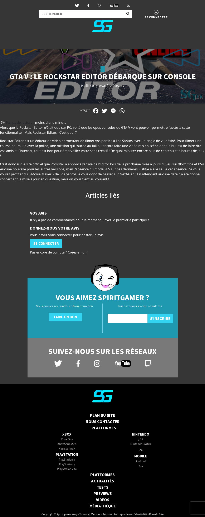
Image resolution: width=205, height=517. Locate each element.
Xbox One (67, 439)
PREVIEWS (102, 494)
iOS (140, 466)
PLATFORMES (102, 475)
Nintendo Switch (140, 444)
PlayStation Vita (67, 469)
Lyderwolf (101, 86)
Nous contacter (102, 422)
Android (141, 461)
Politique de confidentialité (130, 514)
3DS (140, 439)
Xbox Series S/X (66, 444)
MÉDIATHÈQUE (102, 506)
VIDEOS (102, 500)
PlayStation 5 (67, 464)
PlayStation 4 (67, 459)
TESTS (102, 487)
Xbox (66, 434)
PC (140, 450)
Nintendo (140, 434)
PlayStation (67, 454)
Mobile (140, 456)
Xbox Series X (67, 449)
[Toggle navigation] (8, 42)
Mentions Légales (101, 514)
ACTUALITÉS (102, 481)
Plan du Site (102, 415)
